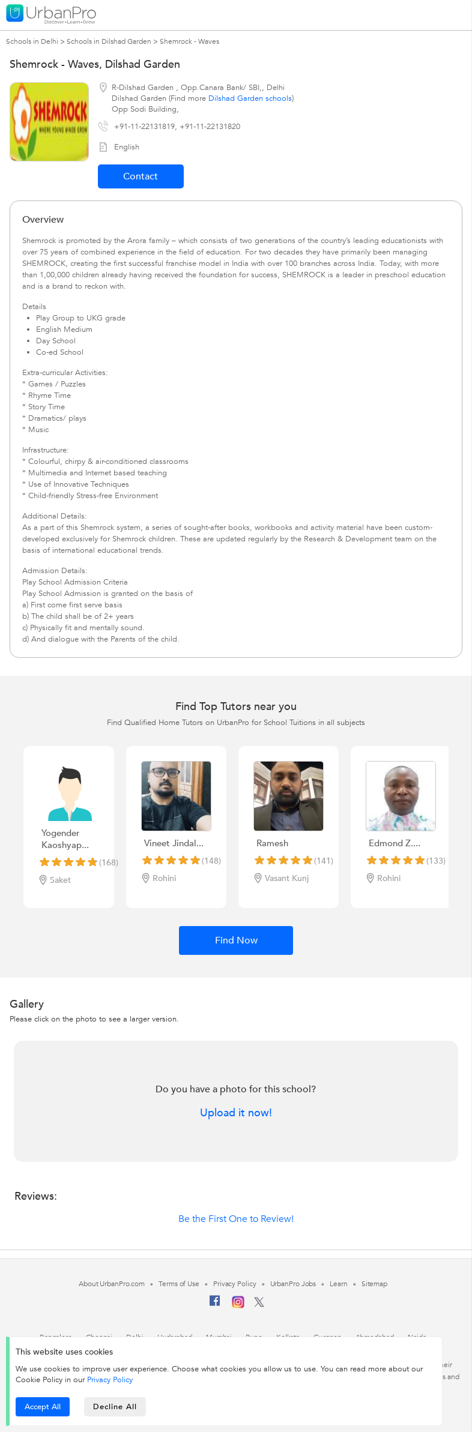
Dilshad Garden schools (250, 98)
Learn (339, 1284)
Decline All (115, 1406)
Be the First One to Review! (236, 1219)
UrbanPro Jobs (293, 1284)
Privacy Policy (110, 1379)
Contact (140, 176)
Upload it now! (236, 1113)
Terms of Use (179, 1284)
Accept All (43, 1406)
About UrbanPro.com (112, 1284)
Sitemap (374, 1284)
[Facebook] (215, 1305)
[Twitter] (259, 1305)
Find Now (236, 940)
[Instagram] (238, 1306)
